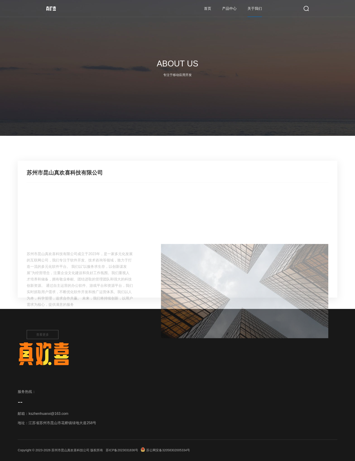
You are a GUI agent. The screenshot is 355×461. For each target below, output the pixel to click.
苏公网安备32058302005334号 (165, 450)
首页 (207, 8)
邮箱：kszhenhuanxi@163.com (43, 414)
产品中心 (229, 8)
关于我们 (254, 8)
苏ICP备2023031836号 (122, 450)
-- (20, 402)
